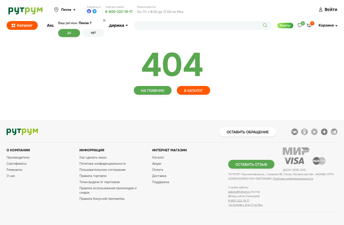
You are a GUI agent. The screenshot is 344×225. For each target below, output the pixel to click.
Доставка (159, 176)
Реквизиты (14, 170)
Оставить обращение (248, 132)
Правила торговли (92, 176)
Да (69, 33)
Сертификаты (17, 164)
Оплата (157, 170)
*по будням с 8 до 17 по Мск (245, 205)
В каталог (193, 90)
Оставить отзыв (251, 164)
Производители (18, 157)
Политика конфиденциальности (102, 164)
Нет (93, 33)
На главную (152, 90)
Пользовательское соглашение (102, 170)
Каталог (22, 25)
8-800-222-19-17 (119, 11)
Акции (53, 25)
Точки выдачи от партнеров (99, 182)
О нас (11, 176)
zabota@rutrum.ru (239, 192)
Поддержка (114, 25)
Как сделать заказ (92, 157)
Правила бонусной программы (102, 199)
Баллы (285, 25)
